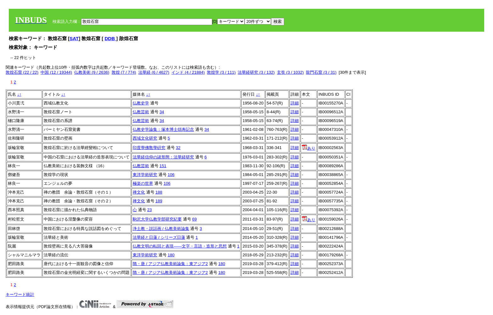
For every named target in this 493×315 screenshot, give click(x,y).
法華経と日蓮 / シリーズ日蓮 (159, 237)
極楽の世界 (143, 183)
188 (158, 192)
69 (194, 219)
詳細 (295, 103)
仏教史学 (141, 103)
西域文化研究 (145, 138)
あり (308, 148)
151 (162, 165)
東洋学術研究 (145, 174)
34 (161, 111)
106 (171, 174)
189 (158, 201)
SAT (74, 38)
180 (171, 255)
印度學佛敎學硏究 (149, 147)
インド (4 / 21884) (188, 72)
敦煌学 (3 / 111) (221, 72)
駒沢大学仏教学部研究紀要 (157, 219)
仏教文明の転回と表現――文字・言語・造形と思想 (180, 246)
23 (149, 209)
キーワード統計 (20, 294)
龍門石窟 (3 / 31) (321, 72)
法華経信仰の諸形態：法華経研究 (163, 157)
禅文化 (139, 192)
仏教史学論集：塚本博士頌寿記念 (163, 129)
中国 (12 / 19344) (56, 72)
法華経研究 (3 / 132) (256, 72)
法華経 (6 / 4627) (153, 72)
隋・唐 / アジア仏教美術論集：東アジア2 (170, 263)
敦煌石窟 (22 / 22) (22, 72)
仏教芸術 (141, 111)
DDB (110, 38)
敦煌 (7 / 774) (124, 72)
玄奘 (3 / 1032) (290, 72)
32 (178, 147)
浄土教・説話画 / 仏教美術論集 (161, 228)
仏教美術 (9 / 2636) (91, 72)
